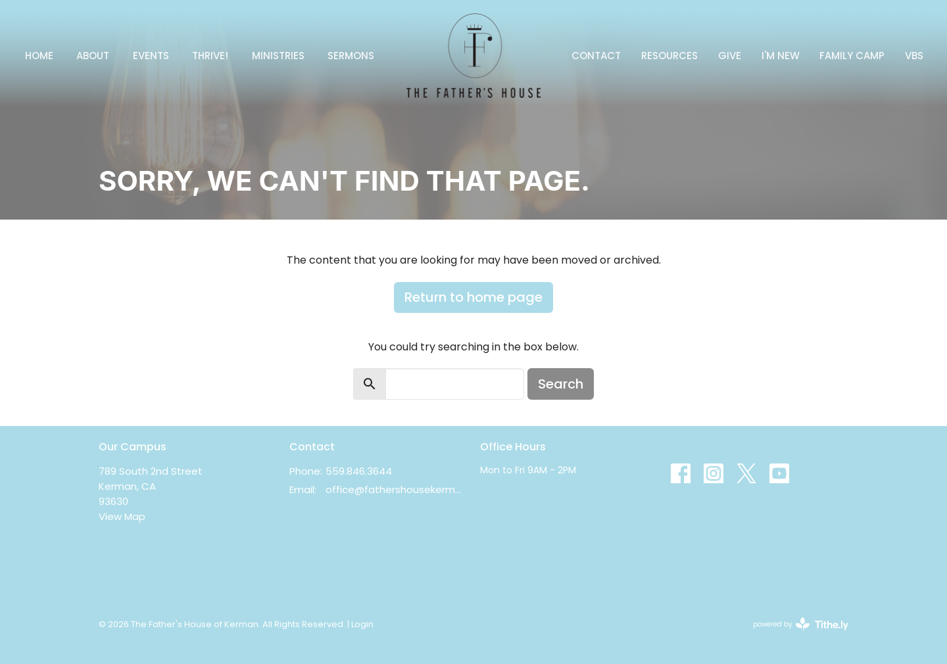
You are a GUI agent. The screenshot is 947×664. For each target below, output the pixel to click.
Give (729, 55)
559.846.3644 (359, 471)
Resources (669, 55)
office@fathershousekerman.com (396, 489)
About (92, 55)
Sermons (351, 55)
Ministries (278, 55)
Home (39, 55)
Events (151, 55)
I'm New (781, 55)
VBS (914, 55)
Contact (596, 55)
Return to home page (473, 297)
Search (560, 384)
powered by (800, 624)
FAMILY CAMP (852, 55)
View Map (122, 516)
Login (362, 624)
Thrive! (210, 55)
